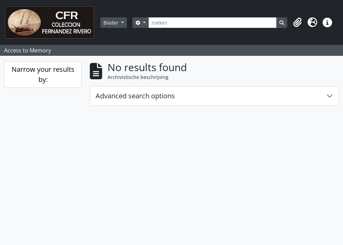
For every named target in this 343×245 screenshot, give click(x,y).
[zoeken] (212, 22)
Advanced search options (135, 95)
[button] (297, 22)
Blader (111, 22)
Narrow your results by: (43, 74)
